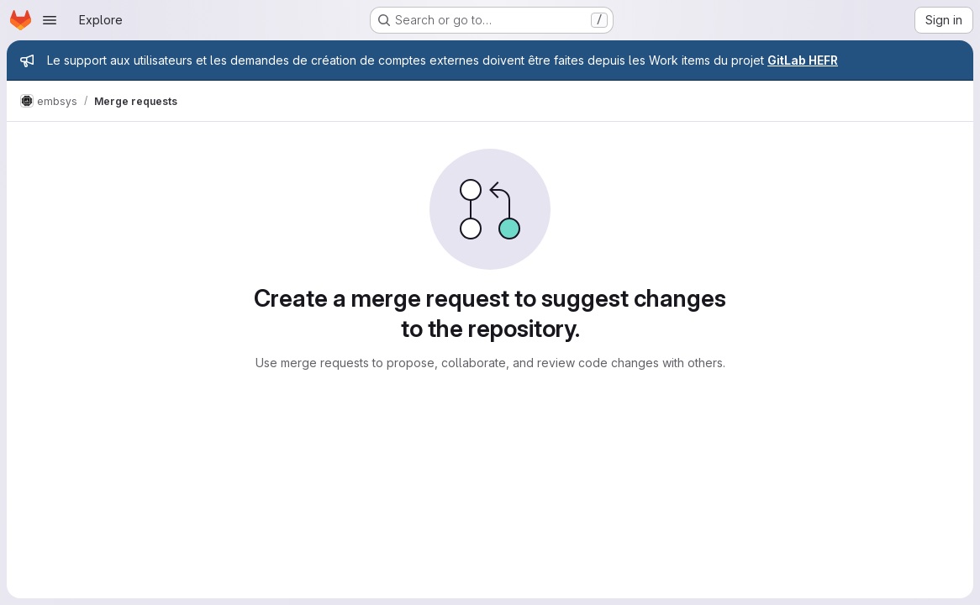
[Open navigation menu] (49, 20)
